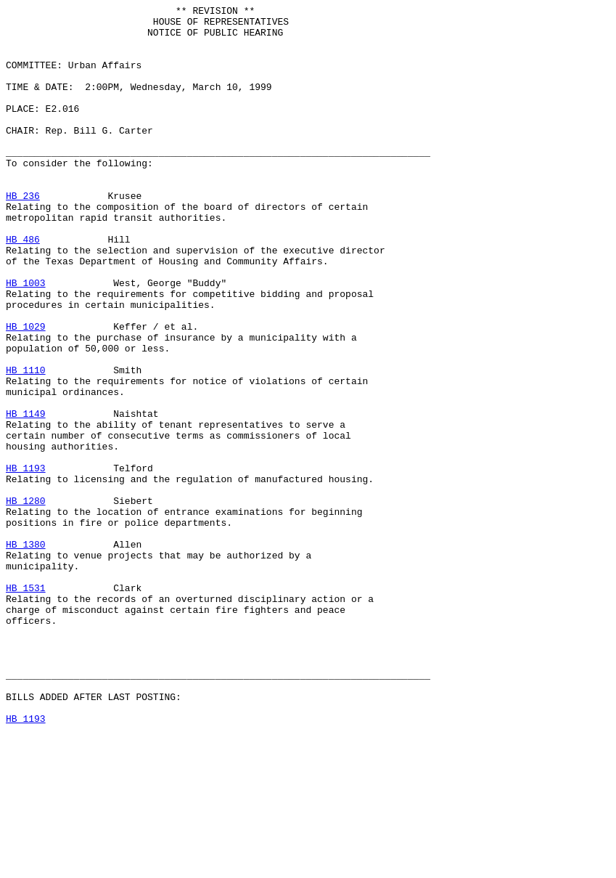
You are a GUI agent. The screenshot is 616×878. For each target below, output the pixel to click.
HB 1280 (26, 600)
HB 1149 (26, 496)
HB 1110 (26, 443)
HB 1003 (26, 339)
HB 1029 (26, 391)
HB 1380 (26, 652)
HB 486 (23, 286)
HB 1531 (26, 705)
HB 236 (23, 234)
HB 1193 (26, 561)
